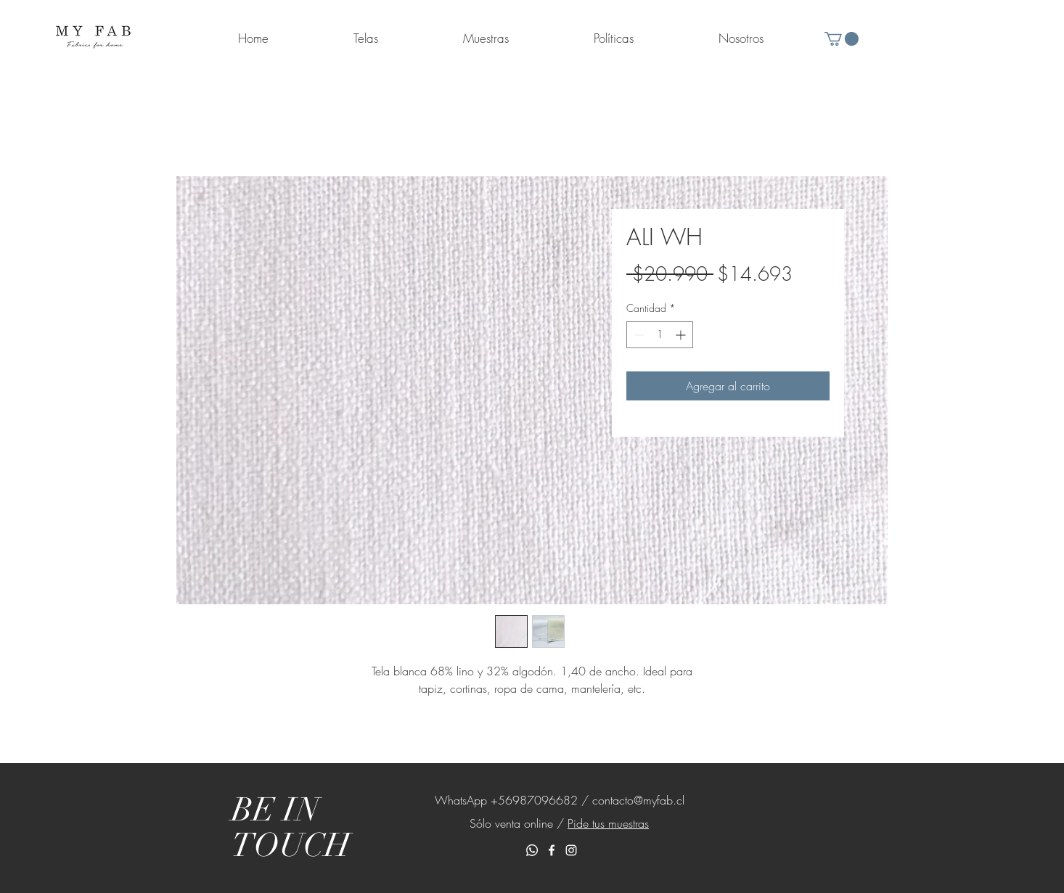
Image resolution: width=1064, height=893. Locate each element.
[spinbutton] (660, 334)
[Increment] (682, 334)
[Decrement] (638, 334)
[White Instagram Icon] (571, 850)
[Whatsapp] (532, 850)
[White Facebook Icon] (551, 850)
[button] (841, 39)
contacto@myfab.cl (638, 800)
